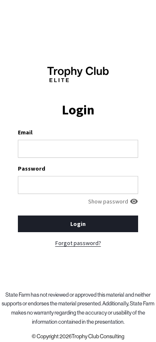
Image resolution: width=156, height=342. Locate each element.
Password (31, 168)
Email (25, 132)
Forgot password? (78, 243)
